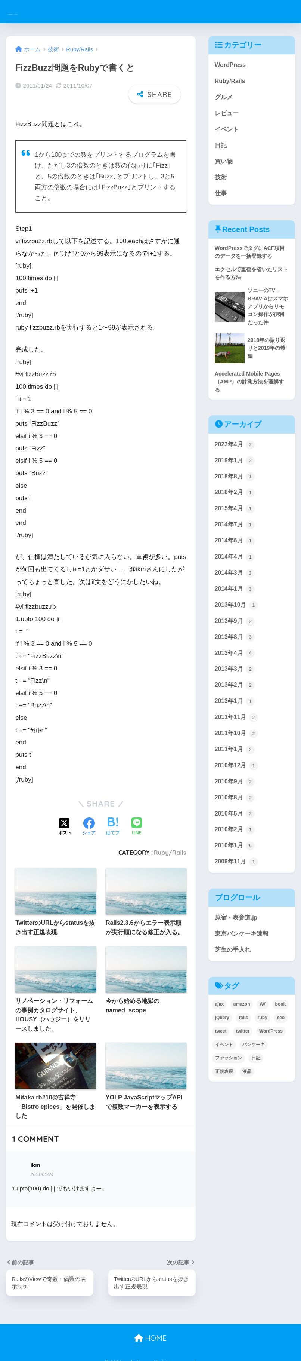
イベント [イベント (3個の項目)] (224, 1076)
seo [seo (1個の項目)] (281, 1049)
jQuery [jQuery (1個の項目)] (222, 1049)
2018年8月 (236, 490)
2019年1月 (236, 473)
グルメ (224, 98)
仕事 (221, 199)
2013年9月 (236, 640)
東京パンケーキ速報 (243, 964)
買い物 (224, 165)
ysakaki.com (35, 11)
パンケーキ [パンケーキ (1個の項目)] (253, 1076)
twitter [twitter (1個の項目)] (242, 1063)
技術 (221, 182)
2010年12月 (237, 791)
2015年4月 (236, 523)
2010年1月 (236, 875)
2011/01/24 (42, 1165)
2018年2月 (236, 506)
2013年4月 (236, 674)
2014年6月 (236, 557)
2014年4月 (236, 573)
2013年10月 (237, 624)
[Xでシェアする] (65, 817)
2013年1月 (236, 724)
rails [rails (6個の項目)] (243, 1049)
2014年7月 (236, 540)
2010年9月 (236, 808)
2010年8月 (236, 824)
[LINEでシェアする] (136, 817)
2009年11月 (237, 891)
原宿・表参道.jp (237, 947)
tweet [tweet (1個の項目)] (221, 1063)
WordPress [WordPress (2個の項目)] (271, 1063)
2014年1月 (236, 607)
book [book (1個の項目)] (280, 1036)
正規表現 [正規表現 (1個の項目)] (224, 1103)
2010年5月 (236, 841)
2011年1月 (236, 774)
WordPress (231, 65)
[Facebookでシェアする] (89, 817)
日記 (221, 149)
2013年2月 (236, 707)
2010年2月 (236, 858)
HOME (150, 1329)
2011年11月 (237, 741)
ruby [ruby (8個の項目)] (262, 1049)
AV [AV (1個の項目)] (263, 1036)
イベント (227, 132)
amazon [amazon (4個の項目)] (241, 1036)
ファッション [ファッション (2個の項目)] (228, 1090)
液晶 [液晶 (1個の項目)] (246, 1103)
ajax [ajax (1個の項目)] (219, 1036)
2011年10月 (237, 757)
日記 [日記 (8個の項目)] (255, 1090)
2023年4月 (236, 456)
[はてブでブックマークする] (113, 817)
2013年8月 (236, 657)
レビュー (227, 115)
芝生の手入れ (234, 981)
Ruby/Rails (170, 843)
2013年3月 (236, 690)
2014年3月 (236, 590)
